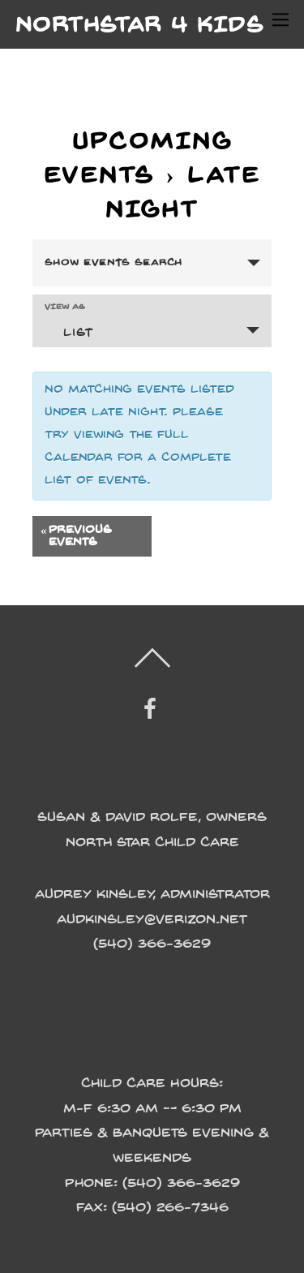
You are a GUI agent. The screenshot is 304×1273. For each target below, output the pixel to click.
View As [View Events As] (65, 307)
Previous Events (76, 536)
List (69, 331)
